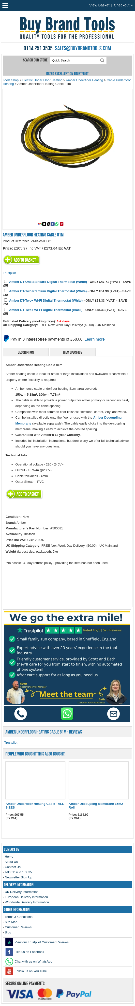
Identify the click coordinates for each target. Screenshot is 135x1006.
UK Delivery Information (21, 892)
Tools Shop (10, 80)
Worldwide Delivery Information (27, 902)
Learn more (95, 339)
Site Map (11, 922)
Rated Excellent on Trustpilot (67, 73)
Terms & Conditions (18, 917)
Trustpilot (9, 273)
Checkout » (123, 5)
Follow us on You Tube (26, 971)
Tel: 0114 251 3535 (18, 872)
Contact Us (12, 867)
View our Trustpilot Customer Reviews (36, 942)
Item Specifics (72, 352)
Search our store (35, 60)
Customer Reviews (18, 927)
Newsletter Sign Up (18, 877)
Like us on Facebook (24, 952)
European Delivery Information (26, 897)
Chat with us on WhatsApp (28, 961)
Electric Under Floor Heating (42, 80)
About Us (11, 862)
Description (26, 352)
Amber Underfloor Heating (84, 80)
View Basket (99, 5)
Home (9, 856)
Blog (8, 932)
